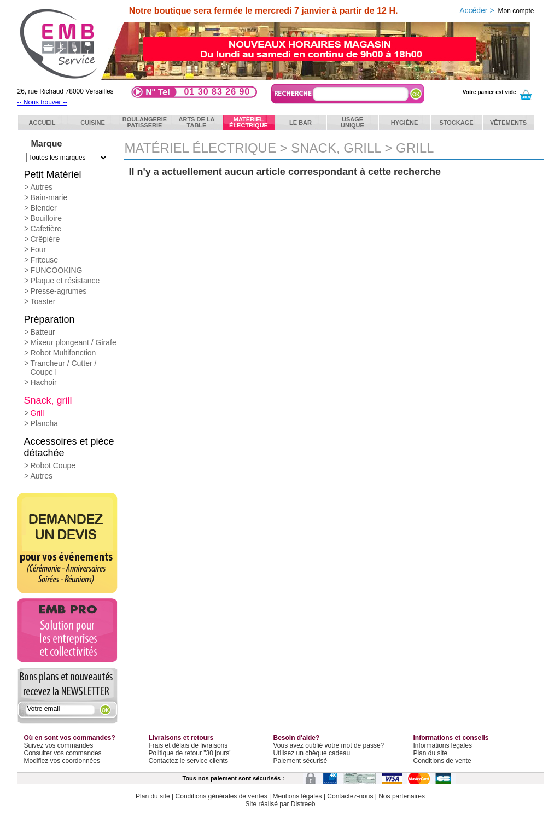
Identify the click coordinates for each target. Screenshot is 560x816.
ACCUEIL (42, 122)
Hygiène (404, 122)
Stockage (456, 122)
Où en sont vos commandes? (69, 738)
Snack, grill (48, 400)
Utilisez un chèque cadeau (312, 753)
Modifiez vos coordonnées (62, 761)
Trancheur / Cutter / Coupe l (64, 367)
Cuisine (92, 122)
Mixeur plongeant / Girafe (73, 342)
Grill (37, 413)
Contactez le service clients (188, 761)
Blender (44, 207)
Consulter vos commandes (63, 753)
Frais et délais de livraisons (188, 745)
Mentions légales (297, 796)
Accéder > (496, 10)
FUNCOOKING (57, 270)
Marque (46, 143)
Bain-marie (49, 197)
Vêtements (508, 122)
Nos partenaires (401, 796)
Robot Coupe (53, 465)
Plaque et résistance (65, 280)
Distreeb (303, 804)
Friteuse (45, 259)
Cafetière (46, 228)
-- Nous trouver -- (42, 102)
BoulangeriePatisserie (144, 122)
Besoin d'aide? (296, 738)
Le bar (300, 122)
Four (38, 249)
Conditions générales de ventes (221, 796)
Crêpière (45, 239)
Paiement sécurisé (300, 761)
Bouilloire (46, 218)
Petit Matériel (52, 174)
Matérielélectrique (248, 122)
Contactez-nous (350, 796)
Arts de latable (197, 122)
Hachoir (44, 382)
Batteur (43, 332)
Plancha (45, 423)
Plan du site (430, 753)
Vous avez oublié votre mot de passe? (328, 745)
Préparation (49, 319)
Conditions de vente (442, 761)
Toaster (43, 301)
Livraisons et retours (181, 738)
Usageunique (352, 122)
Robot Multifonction (63, 352)
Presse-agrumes (59, 291)
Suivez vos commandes (59, 745)
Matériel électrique (200, 148)
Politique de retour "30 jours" (190, 753)
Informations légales (442, 745)
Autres (41, 187)
